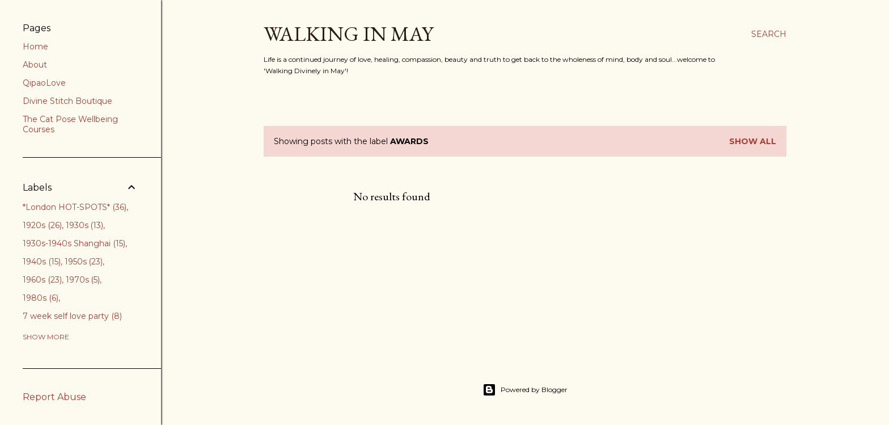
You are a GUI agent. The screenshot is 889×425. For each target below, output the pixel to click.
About (35, 65)
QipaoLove (44, 83)
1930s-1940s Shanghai (74, 243)
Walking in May (348, 33)
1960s (42, 280)
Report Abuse (54, 397)
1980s (40, 298)
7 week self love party (72, 316)
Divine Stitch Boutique (67, 101)
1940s (42, 261)
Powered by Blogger (525, 390)
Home (35, 46)
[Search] (768, 34)
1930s (85, 225)
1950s (84, 261)
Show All (752, 141)
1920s (42, 225)
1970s (83, 280)
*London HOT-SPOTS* (74, 207)
